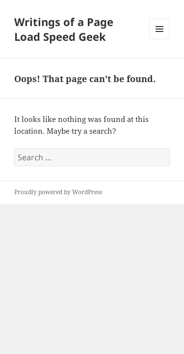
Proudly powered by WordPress (58, 192)
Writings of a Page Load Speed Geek (63, 29)
